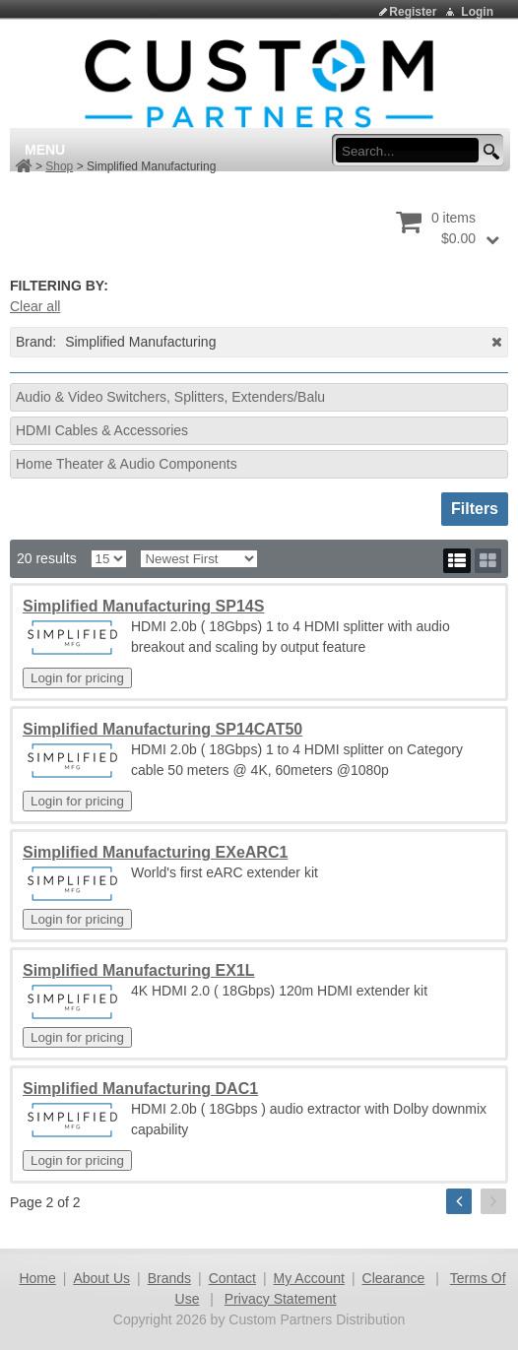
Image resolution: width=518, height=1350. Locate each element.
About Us (101, 1278)
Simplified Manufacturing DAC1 (140, 1088)
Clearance (393, 1278)
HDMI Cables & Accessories (102, 430)
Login (477, 12)
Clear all (35, 306)
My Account (309, 1278)
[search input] (413, 150)
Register (412, 12)
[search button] (488, 152)
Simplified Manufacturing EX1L (139, 970)
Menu (45, 150)
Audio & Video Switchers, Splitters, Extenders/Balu (170, 397)
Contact (232, 1278)
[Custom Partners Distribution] (258, 83)
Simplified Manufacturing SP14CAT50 (162, 729)
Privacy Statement (281, 1299)
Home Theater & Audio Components (126, 464)
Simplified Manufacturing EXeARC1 (155, 852)
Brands (169, 1278)
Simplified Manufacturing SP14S (143, 606)
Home (37, 1278)
